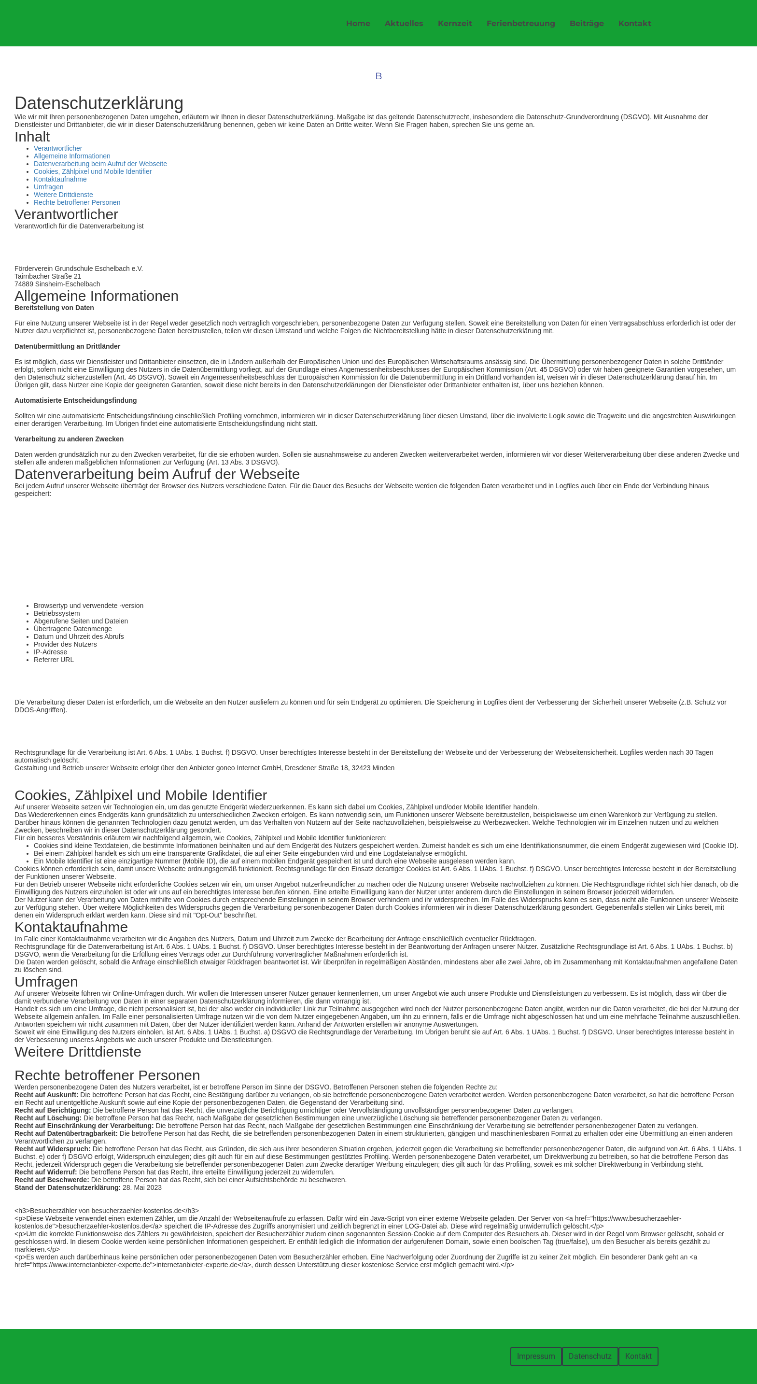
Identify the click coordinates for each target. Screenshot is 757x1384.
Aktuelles (404, 23)
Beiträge (587, 23)
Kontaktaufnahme (60, 179)
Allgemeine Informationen (72, 156)
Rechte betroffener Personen (77, 202)
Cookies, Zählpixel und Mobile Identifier (93, 171)
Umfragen (48, 187)
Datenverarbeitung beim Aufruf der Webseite (100, 164)
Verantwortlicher (58, 148)
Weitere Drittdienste (63, 194)
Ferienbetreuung (521, 23)
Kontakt (634, 23)
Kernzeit (455, 23)
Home (358, 23)
